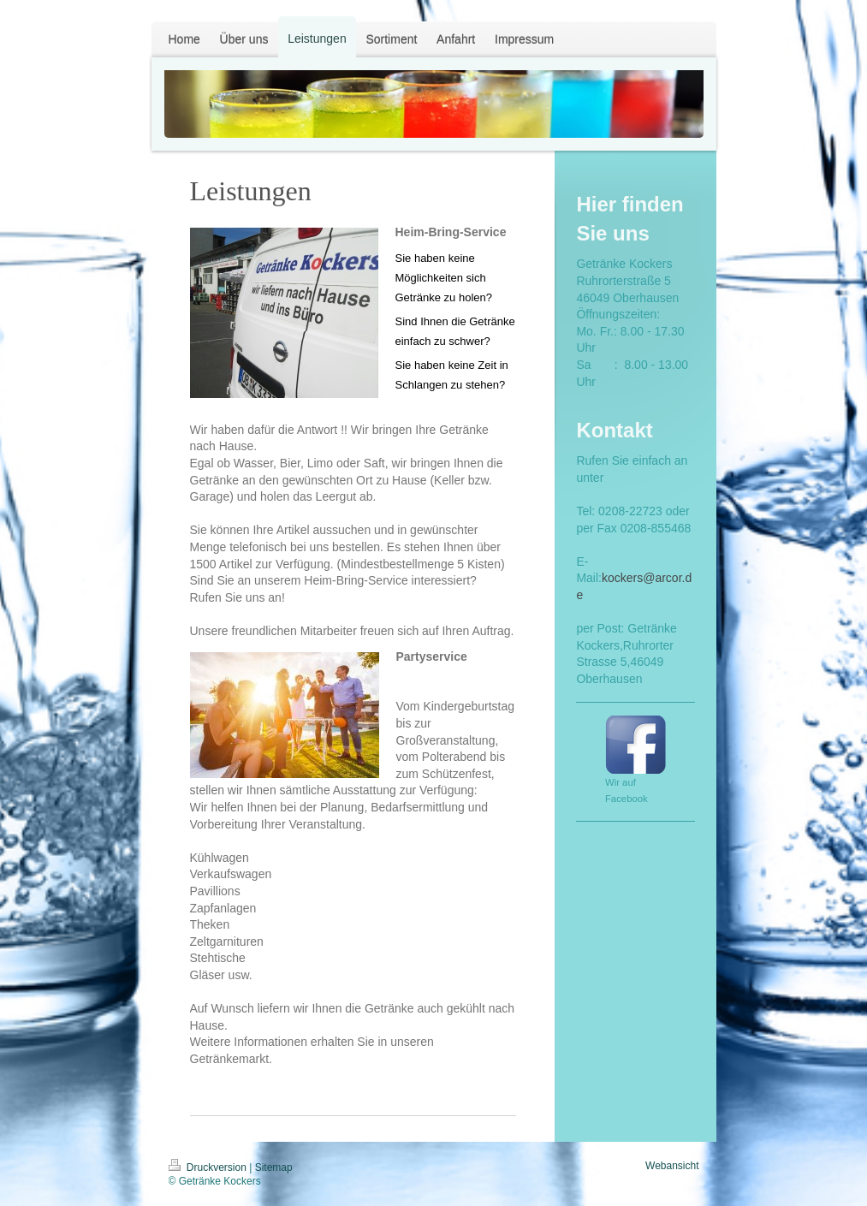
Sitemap (274, 1167)
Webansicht (671, 1166)
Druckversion (209, 1167)
